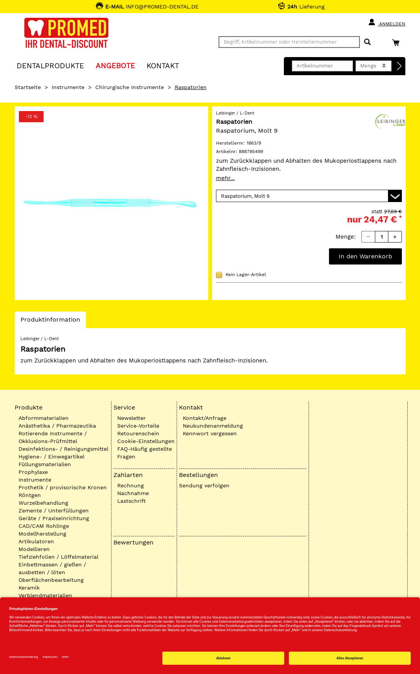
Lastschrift (131, 501)
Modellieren (34, 549)
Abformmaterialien (44, 418)
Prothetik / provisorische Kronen (63, 487)
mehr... (225, 178)
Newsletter (131, 418)
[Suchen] (367, 42)
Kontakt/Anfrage (204, 418)
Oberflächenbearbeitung (51, 580)
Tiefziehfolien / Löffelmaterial (58, 557)
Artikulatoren (36, 541)
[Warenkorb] (397, 42)
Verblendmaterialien (45, 595)
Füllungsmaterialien (45, 464)
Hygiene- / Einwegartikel (51, 456)
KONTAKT (163, 65)
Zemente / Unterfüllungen (54, 510)
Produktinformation (50, 321)
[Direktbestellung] (399, 66)
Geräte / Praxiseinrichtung (54, 518)
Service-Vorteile (138, 426)
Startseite (28, 87)
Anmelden (386, 22)
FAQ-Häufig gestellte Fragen (144, 453)
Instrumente (68, 87)
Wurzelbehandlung (43, 503)
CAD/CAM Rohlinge (44, 526)
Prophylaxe (33, 472)
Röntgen (30, 495)
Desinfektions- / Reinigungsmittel (63, 449)
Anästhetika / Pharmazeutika (57, 426)
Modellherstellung (42, 534)
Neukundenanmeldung (213, 426)
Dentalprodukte (50, 65)
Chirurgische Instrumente (129, 87)
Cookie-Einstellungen (146, 441)
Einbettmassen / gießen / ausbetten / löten (52, 568)
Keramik (29, 588)
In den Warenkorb (365, 256)
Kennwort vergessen (210, 433)
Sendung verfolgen (204, 485)
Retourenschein (138, 433)
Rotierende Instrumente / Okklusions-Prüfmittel (53, 437)
